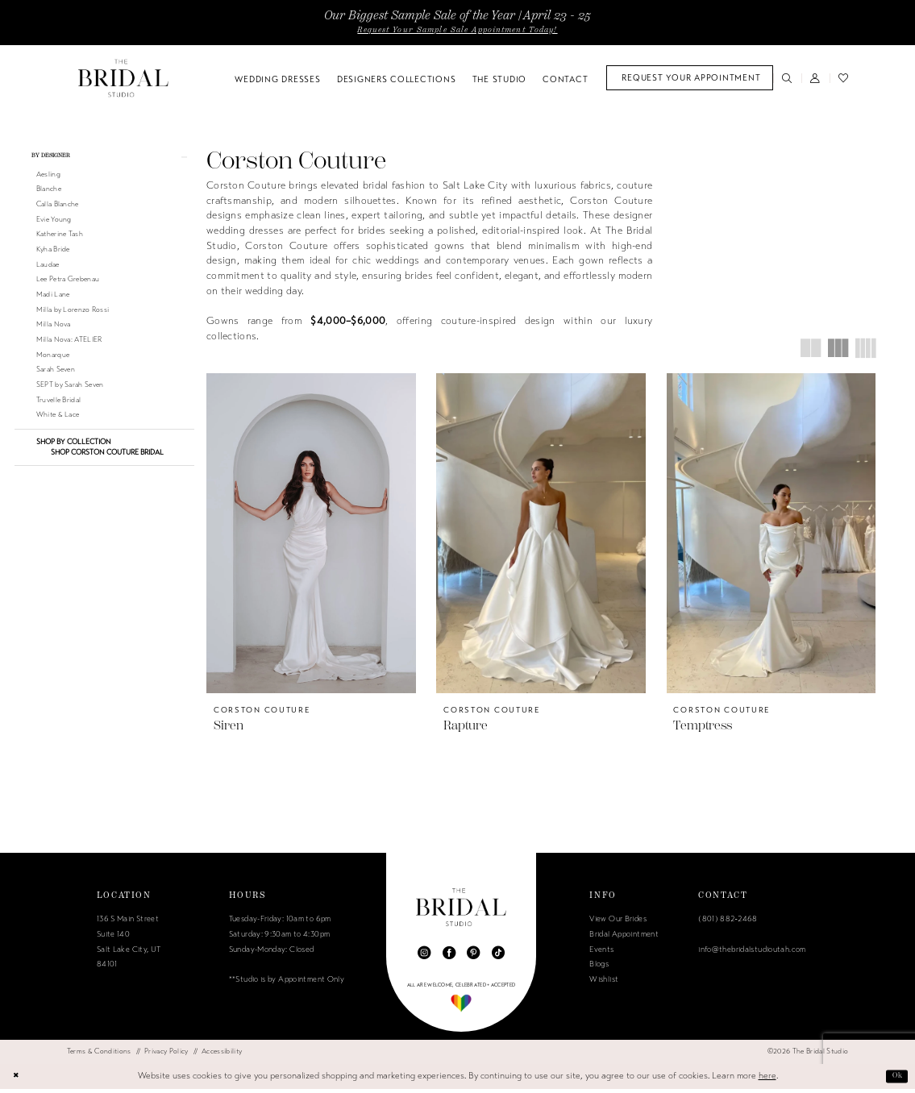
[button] (815, 77)
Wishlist (603, 984)
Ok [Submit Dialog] (894, 1079)
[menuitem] (689, 77)
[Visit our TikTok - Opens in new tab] (498, 957)
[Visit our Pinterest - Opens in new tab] (473, 957)
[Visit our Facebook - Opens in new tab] (449, 957)
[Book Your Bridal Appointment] (689, 77)
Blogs (599, 969)
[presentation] (311, 533)
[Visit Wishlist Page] (844, 77)
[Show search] (787, 77)
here (767, 1079)
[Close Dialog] (18, 1080)
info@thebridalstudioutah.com (751, 953)
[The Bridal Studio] (123, 78)
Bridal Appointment (624, 939)
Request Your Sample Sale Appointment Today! (457, 30)
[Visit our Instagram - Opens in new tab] (424, 957)
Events (601, 953)
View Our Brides (618, 924)
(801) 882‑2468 (727, 924)
